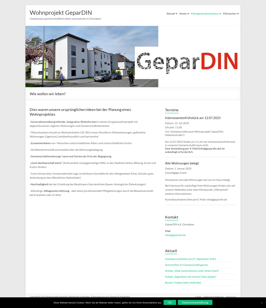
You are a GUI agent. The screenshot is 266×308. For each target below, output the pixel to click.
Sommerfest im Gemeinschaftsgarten (186, 264)
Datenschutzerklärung (214, 296)
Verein (183, 13)
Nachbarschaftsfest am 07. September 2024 (190, 258)
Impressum (231, 296)
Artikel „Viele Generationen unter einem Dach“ (192, 270)
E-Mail (198, 296)
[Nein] (261, 302)
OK (170, 302)
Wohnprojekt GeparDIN (62, 12)
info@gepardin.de (175, 235)
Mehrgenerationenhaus (205, 13)
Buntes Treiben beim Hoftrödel (183, 282)
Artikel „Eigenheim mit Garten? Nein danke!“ (191, 276)
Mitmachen (229, 13)
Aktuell (170, 13)
